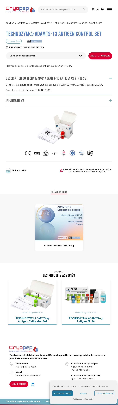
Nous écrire (19, 384)
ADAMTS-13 (22, 23)
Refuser (83, 393)
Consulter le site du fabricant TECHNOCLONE (29, 90)
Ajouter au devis (100, 56)
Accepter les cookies (62, 393)
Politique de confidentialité (83, 399)
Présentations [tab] (59, 192)
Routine (10, 23)
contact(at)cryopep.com (28, 375)
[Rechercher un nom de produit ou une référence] (84, 9)
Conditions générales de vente (23, 401)
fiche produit (16, 170)
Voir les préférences (104, 393)
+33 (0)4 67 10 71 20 (26, 367)
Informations (15, 100)
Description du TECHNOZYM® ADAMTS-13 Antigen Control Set (47, 78)
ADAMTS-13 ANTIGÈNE (41, 23)
